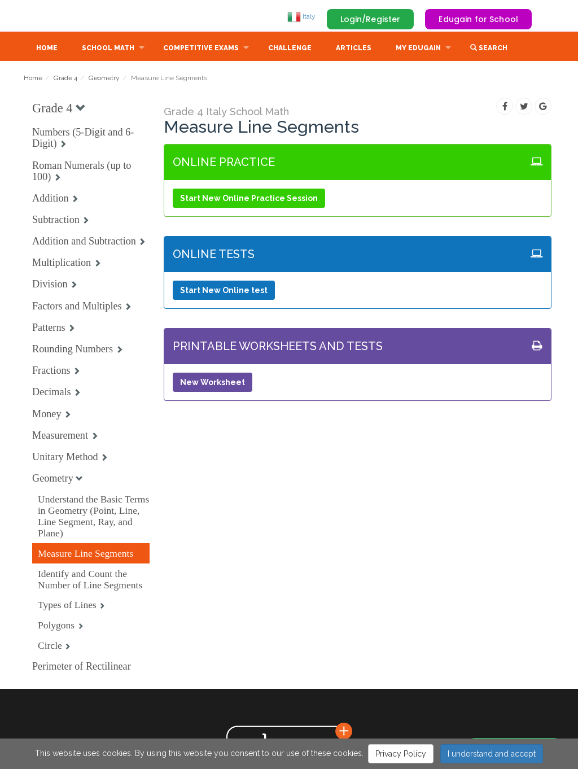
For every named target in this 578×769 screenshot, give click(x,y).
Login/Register (370, 19)
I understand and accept (492, 753)
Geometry (104, 79)
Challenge (290, 49)
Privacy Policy (400, 753)
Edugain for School (478, 19)
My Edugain (418, 49)
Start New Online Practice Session (249, 199)
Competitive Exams (201, 49)
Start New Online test (224, 291)
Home (47, 49)
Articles (353, 49)
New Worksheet (212, 383)
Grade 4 (65, 79)
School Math (108, 49)
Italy (301, 16)
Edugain (66, 16)
